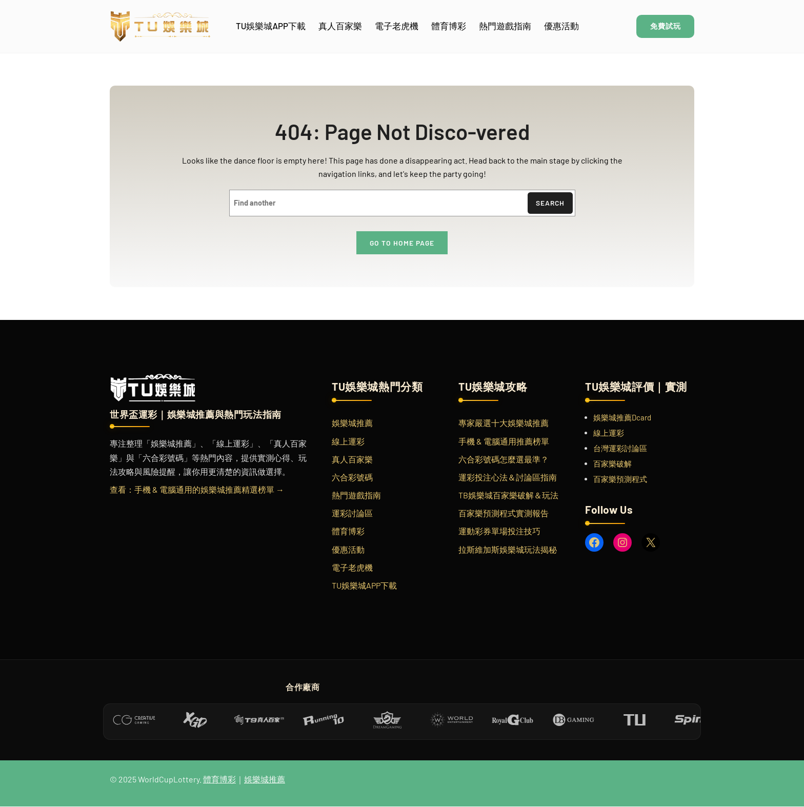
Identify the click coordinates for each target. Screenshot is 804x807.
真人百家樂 (352, 460)
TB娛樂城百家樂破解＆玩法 (508, 496)
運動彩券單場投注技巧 (499, 532)
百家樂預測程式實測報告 (503, 514)
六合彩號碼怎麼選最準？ (503, 460)
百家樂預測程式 (620, 480)
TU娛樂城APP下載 (364, 586)
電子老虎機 (352, 568)
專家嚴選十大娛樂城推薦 (503, 424)
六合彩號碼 (352, 477)
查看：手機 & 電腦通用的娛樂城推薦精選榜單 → (197, 490)
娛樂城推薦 (352, 424)
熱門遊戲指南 (356, 496)
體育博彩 (348, 532)
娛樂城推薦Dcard (622, 418)
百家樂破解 (612, 464)
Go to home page (402, 243)
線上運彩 (348, 442)
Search (549, 203)
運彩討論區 (352, 514)
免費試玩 (663, 26)
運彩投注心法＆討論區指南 (507, 477)
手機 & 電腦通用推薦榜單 (503, 442)
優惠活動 (348, 550)
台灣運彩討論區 (620, 449)
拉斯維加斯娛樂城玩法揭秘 (507, 550)
